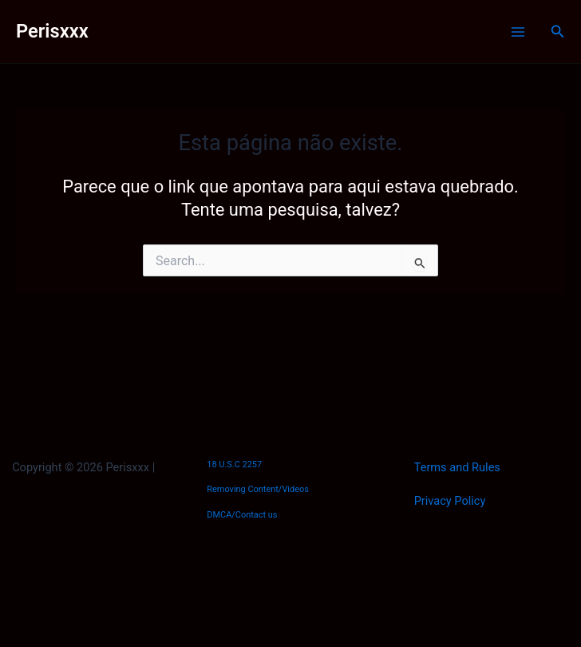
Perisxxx (52, 31)
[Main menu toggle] (518, 32)
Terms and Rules (457, 467)
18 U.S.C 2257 (234, 464)
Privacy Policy (450, 501)
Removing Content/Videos (258, 489)
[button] (558, 32)
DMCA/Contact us (242, 515)
